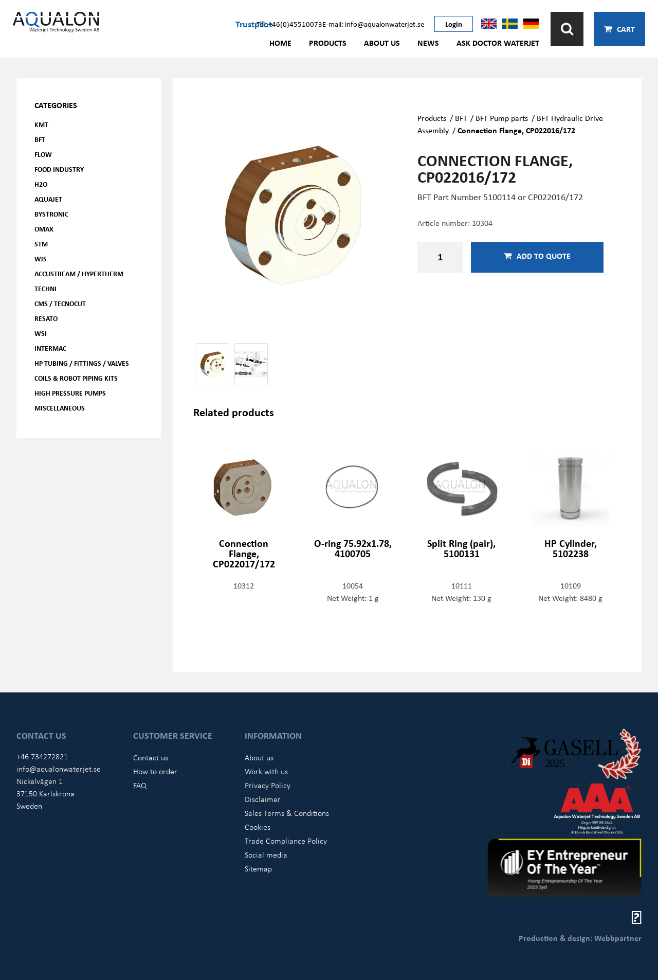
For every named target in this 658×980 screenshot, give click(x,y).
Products (327, 42)
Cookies (257, 826)
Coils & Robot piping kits (76, 378)
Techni (45, 288)
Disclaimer (263, 799)
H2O (40, 184)
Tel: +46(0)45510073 (289, 24)
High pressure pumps (70, 393)
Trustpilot (253, 23)
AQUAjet (48, 199)
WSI (40, 333)
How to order (155, 771)
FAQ (140, 785)
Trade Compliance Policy (286, 840)
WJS (40, 258)
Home (280, 42)
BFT (39, 139)
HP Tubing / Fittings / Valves (81, 363)
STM (41, 243)
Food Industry (59, 169)
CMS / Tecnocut (60, 303)
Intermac (50, 348)
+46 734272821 (42, 756)
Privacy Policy (267, 785)
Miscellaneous (59, 408)
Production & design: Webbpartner (580, 937)
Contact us (150, 757)
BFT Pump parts (502, 117)
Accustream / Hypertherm (78, 273)
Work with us (266, 771)
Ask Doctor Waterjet (497, 42)
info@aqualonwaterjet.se (58, 768)
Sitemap (258, 868)
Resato (46, 318)
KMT (41, 124)
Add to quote (537, 255)
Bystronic (51, 214)
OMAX (43, 229)
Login (453, 24)
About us (382, 42)
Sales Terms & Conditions (287, 812)
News (428, 42)
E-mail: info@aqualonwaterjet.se (373, 24)
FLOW (43, 154)
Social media (266, 854)
